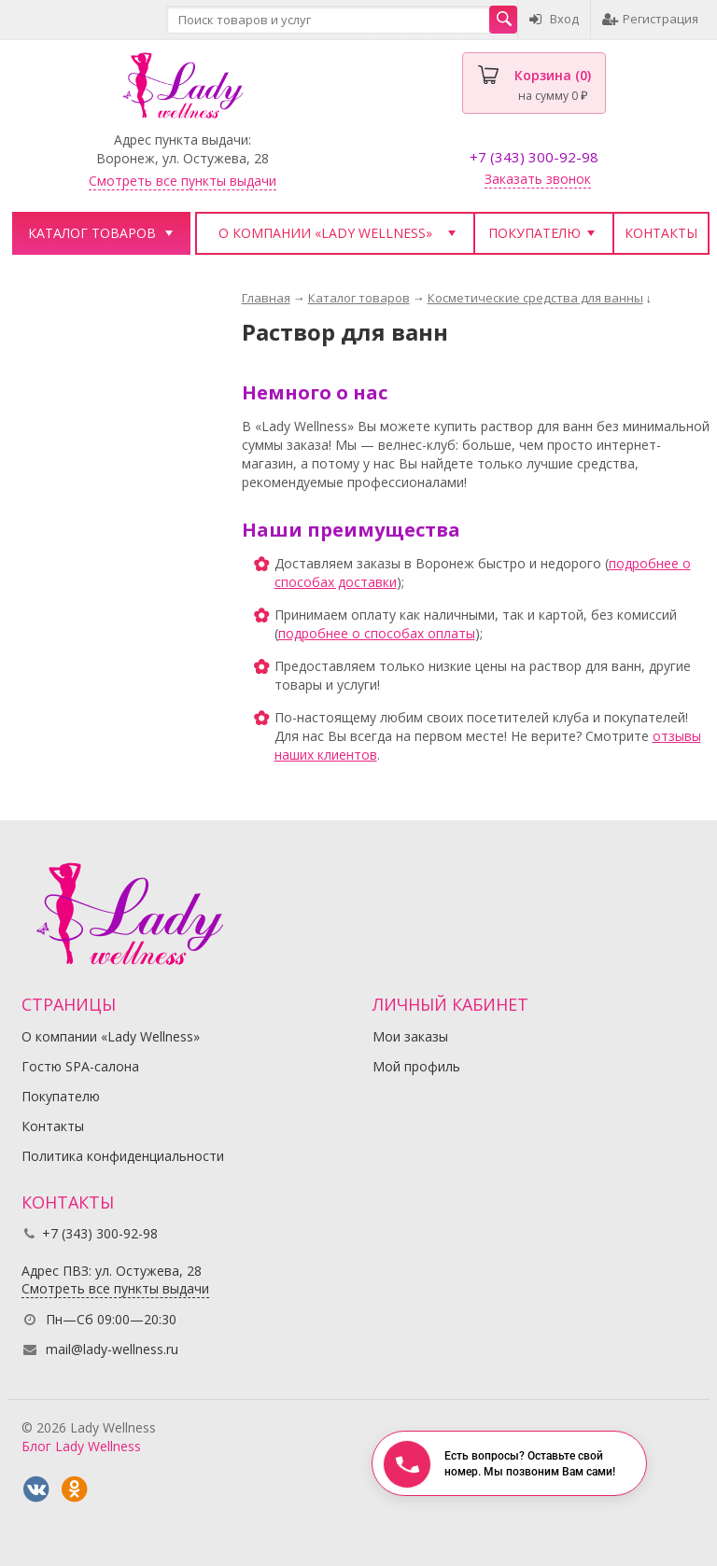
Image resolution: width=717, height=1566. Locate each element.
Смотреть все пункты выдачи (182, 180)
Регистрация (650, 18)
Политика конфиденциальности (122, 1156)
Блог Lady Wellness (81, 1446)
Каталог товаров (92, 233)
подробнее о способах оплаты (376, 633)
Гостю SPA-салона (80, 1066)
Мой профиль (416, 1066)
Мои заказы (410, 1036)
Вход (554, 18)
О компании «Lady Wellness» (325, 233)
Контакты (661, 233)
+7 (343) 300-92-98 (534, 156)
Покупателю (534, 233)
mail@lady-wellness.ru (112, 1349)
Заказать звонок (538, 179)
